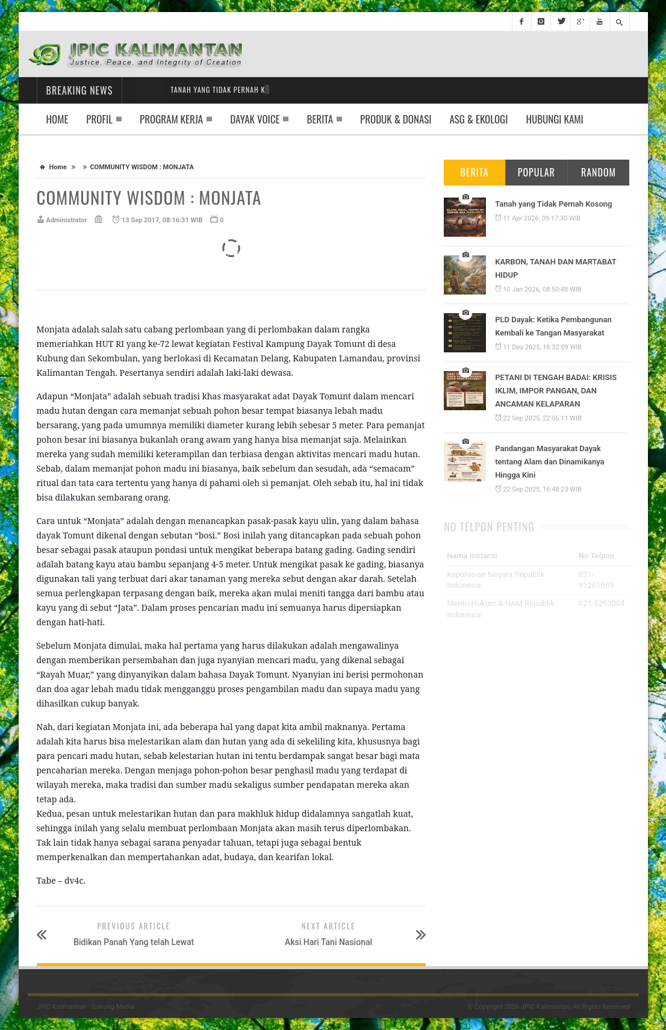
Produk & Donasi (395, 118)
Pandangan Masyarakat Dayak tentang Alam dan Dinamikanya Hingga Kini (549, 461)
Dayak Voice (254, 118)
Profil (99, 118)
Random (598, 172)
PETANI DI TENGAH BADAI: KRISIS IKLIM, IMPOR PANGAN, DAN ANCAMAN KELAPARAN (556, 390)
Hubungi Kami (554, 118)
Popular (536, 172)
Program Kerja (171, 118)
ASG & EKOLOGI (479, 118)
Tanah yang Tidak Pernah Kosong (553, 203)
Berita (320, 118)
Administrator (66, 220)
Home (57, 118)
